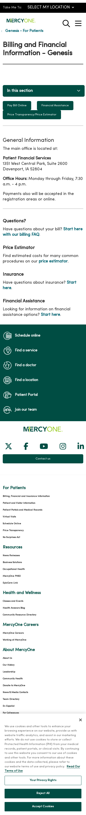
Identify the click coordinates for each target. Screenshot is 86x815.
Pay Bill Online (17, 105)
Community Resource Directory (19, 615)
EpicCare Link (10, 583)
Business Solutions (12, 562)
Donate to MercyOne (14, 686)
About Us (7, 658)
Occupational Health (14, 569)
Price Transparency (13, 530)
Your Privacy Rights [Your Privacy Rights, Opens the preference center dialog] (43, 784)
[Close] (80, 724)
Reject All (43, 798)
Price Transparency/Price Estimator (31, 114)
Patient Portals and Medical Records (22, 510)
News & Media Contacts (15, 692)
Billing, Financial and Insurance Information (26, 496)
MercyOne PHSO (12, 576)
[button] (79, 21)
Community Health (13, 679)
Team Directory (11, 699)
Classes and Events (13, 601)
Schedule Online (12, 524)
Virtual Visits (9, 517)
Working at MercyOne (14, 640)
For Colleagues (11, 713)
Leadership (9, 672)
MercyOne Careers (13, 633)
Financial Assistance (55, 105)
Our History (8, 665)
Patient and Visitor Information (19, 503)
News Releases (11, 556)
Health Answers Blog (14, 608)
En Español (8, 706)
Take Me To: (12, 7)
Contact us (43, 458)
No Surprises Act (11, 537)
